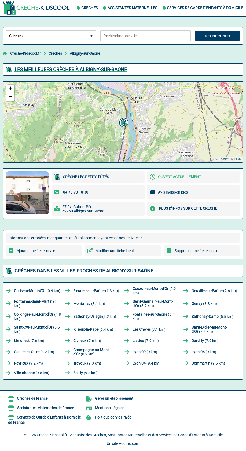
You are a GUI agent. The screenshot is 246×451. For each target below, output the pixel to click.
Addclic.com (129, 443)
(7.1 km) (149, 329)
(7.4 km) (209, 329)
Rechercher (217, 36)
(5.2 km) (94, 316)
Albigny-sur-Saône (85, 53)
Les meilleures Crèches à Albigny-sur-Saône (70, 69)
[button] (123, 122)
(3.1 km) (89, 303)
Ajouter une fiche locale (36, 251)
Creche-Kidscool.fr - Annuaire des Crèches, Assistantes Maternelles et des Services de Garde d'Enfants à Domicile (130, 435)
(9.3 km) (87, 363)
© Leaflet (221, 159)
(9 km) (145, 352)
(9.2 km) (28, 363)
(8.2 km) (34, 352)
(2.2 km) (154, 290)
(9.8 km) (31, 373)
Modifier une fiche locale (115, 251)
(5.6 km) (37, 329)
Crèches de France (32, 398)
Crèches (89, 8)
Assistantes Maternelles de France (45, 408)
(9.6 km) (208, 363)
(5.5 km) (212, 316)
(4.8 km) (37, 316)
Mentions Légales (109, 408)
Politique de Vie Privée (113, 417)
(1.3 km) (96, 291)
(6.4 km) (93, 329)
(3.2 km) (153, 303)
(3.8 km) (204, 303)
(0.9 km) (37, 291)
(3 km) (35, 303)
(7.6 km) (29, 341)
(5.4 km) (154, 316)
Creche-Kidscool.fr (25, 53)
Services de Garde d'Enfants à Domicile (205, 8)
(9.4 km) (146, 363)
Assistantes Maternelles (132, 8)
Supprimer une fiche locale (196, 251)
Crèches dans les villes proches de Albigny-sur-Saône (83, 271)
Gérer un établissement (114, 398)
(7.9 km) (146, 341)
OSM (238, 159)
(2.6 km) (214, 291)
